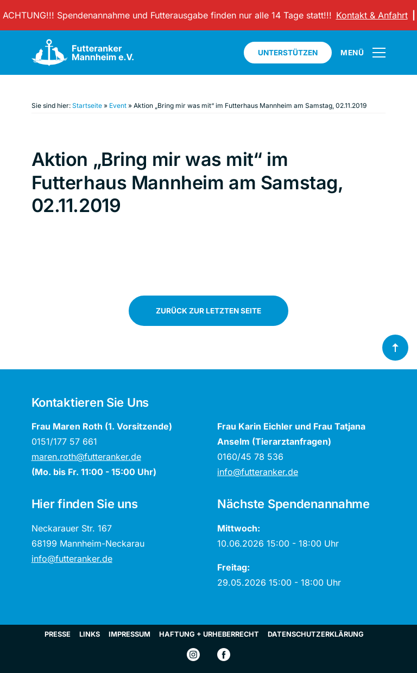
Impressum (129, 634)
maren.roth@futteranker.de (86, 456)
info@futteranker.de (257, 471)
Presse (58, 634)
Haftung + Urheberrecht (209, 634)
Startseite (87, 105)
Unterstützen (288, 52)
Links (89, 634)
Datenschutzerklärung (316, 634)
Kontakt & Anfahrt (373, 15)
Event (118, 105)
